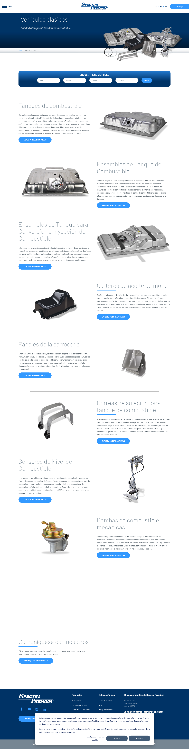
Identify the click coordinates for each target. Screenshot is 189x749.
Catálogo (179, 6)
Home (20, 51)
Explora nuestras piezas (35, 139)
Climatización (76, 701)
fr (166, 6)
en (155, 6)
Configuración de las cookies (95, 738)
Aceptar (117, 738)
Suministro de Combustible (81, 710)
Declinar (139, 738)
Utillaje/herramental (105, 710)
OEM (100, 705)
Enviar (146, 80)
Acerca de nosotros (105, 701)
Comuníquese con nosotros (36, 660)
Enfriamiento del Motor (79, 705)
